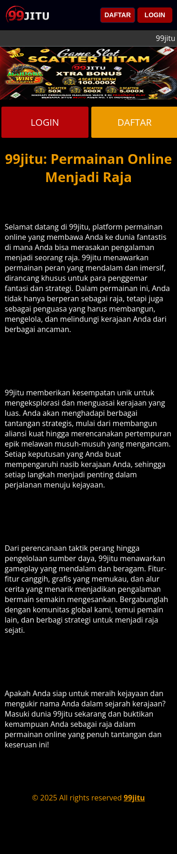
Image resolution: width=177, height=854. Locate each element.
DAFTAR (117, 15)
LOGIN (154, 15)
